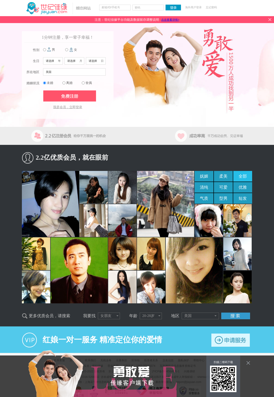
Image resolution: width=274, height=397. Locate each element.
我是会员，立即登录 (67, 107)
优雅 (243, 187)
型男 (223, 198)
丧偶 (88, 83)
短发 (243, 198)
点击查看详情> (170, 19)
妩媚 (204, 176)
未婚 (50, 83)
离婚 (69, 83)
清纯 (204, 187)
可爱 (223, 187)
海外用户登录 (193, 7)
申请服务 (230, 340)
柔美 (223, 176)
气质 (204, 198)
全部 (243, 176)
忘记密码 (211, 7)
